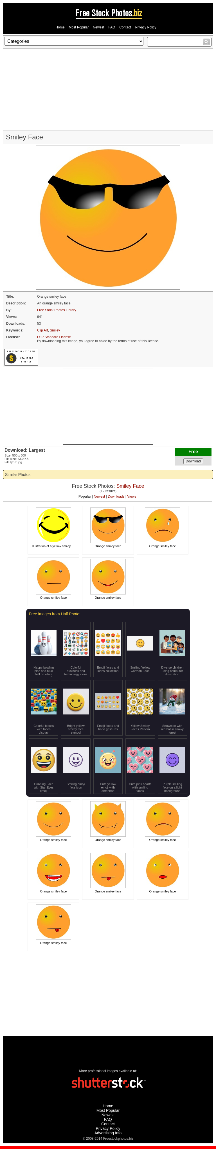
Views (131, 496)
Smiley (55, 330)
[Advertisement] (108, 89)
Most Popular (79, 27)
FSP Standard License (54, 337)
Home (60, 27)
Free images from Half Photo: (54, 614)
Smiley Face (130, 486)
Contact (125, 27)
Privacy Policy (145, 27)
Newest (98, 27)
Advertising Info (108, 1133)
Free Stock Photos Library (56, 310)
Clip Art (42, 330)
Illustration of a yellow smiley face (54, 546)
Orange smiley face (108, 546)
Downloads (116, 496)
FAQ (111, 27)
